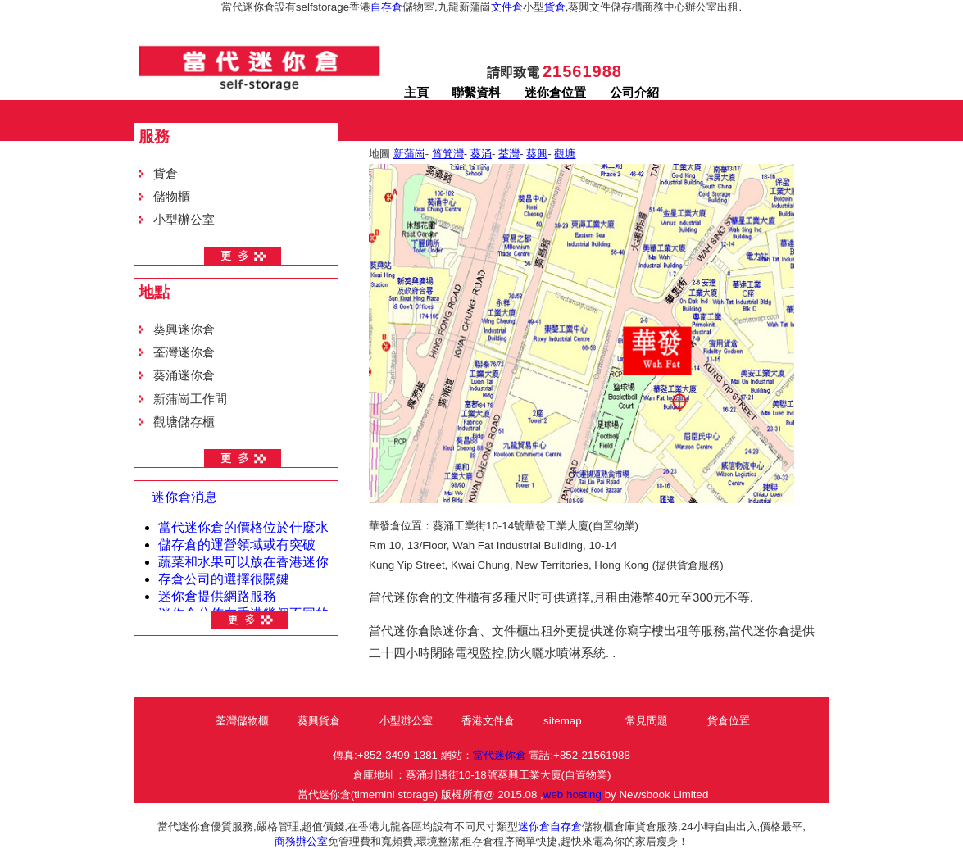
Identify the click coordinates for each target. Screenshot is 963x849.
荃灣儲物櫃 (242, 721)
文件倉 (507, 7)
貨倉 (555, 7)
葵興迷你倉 (184, 329)
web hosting (572, 794)
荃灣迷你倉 (184, 352)
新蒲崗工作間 (190, 399)
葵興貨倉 (319, 721)
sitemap (562, 721)
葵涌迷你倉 (184, 375)
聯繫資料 (476, 92)
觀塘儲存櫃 (184, 422)
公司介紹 (634, 92)
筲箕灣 (448, 154)
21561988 (582, 71)
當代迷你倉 (499, 755)
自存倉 (386, 7)
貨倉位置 (728, 721)
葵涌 (481, 154)
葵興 (536, 154)
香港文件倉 (488, 721)
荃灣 (509, 154)
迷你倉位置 (555, 92)
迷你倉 (534, 826)
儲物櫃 (171, 196)
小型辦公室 (184, 219)
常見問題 (646, 721)
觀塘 (564, 154)
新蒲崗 (409, 154)
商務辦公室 (301, 841)
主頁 (416, 92)
